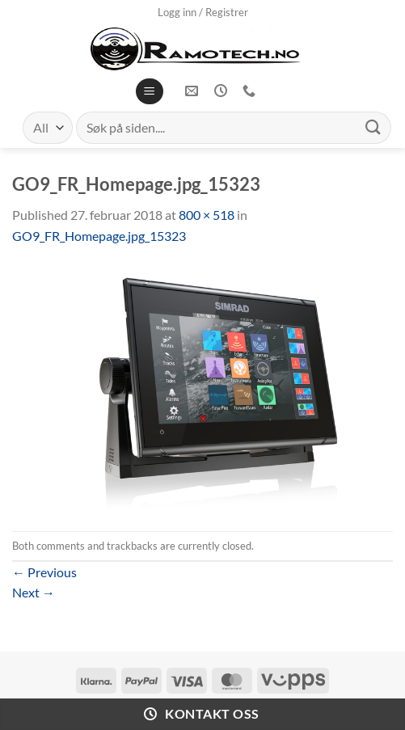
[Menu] (149, 91)
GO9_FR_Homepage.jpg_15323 (99, 235)
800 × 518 (206, 214)
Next (33, 592)
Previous (44, 572)
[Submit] (373, 127)
